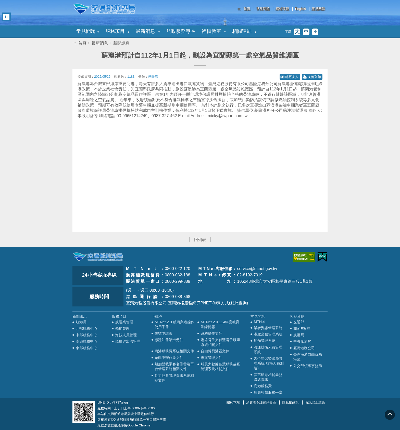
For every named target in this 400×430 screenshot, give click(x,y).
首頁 (247, 9)
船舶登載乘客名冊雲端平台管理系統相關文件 (174, 366)
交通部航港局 (104, 9)
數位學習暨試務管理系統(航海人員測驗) (269, 363)
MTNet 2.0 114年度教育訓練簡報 (220, 324)
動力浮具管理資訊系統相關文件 (174, 377)
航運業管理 (124, 322)
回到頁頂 (390, 415)
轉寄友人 (291, 77)
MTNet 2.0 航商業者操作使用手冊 (174, 324)
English (300, 9)
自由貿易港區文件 (215, 351)
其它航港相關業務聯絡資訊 (268, 377)
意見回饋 (318, 9)
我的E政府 (301, 329)
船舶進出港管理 (127, 341)
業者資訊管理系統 (268, 328)
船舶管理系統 (264, 341)
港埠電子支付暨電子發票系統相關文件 (220, 342)
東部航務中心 (86, 348)
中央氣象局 (302, 341)
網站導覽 (282, 9)
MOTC (97, 257)
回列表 (200, 239)
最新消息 (148, 31)
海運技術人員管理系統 (268, 349)
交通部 (298, 322)
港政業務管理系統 (268, 334)
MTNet (259, 322)
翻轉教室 (214, 31)
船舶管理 (122, 329)
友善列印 (314, 77)
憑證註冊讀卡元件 (169, 340)
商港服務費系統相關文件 (174, 351)
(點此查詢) (238, 303)
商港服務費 (263, 386)
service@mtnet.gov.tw (257, 268)
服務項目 (117, 31)
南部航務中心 (86, 341)
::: (239, 9)
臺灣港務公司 (304, 348)
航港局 (81, 322)
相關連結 (244, 31)
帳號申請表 (163, 333)
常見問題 (263, 9)
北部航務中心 (86, 329)
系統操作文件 (211, 333)
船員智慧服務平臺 (268, 392)
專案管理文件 (211, 358)
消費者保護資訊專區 (261, 402)
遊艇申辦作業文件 (169, 358)
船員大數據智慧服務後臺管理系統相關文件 (220, 366)
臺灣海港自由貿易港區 (307, 356)
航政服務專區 (180, 31)
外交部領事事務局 (307, 366)
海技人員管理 (126, 335)
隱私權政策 (290, 402)
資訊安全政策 (315, 402)
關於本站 (233, 402)
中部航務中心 (86, 335)
